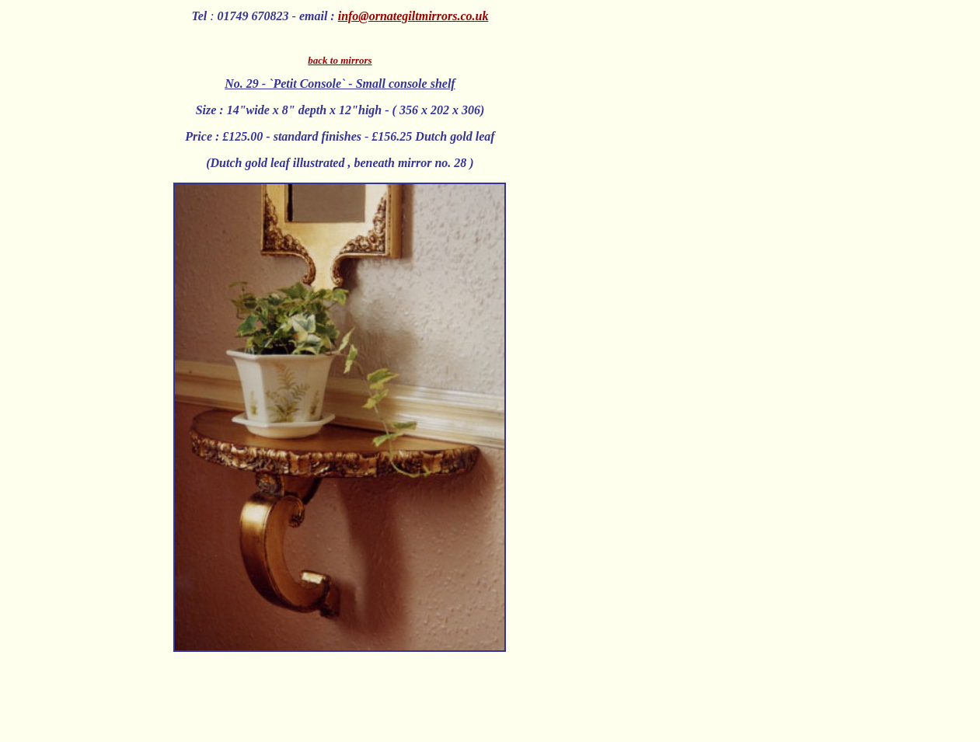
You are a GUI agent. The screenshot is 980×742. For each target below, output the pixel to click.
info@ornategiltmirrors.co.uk (413, 16)
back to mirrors (339, 60)
